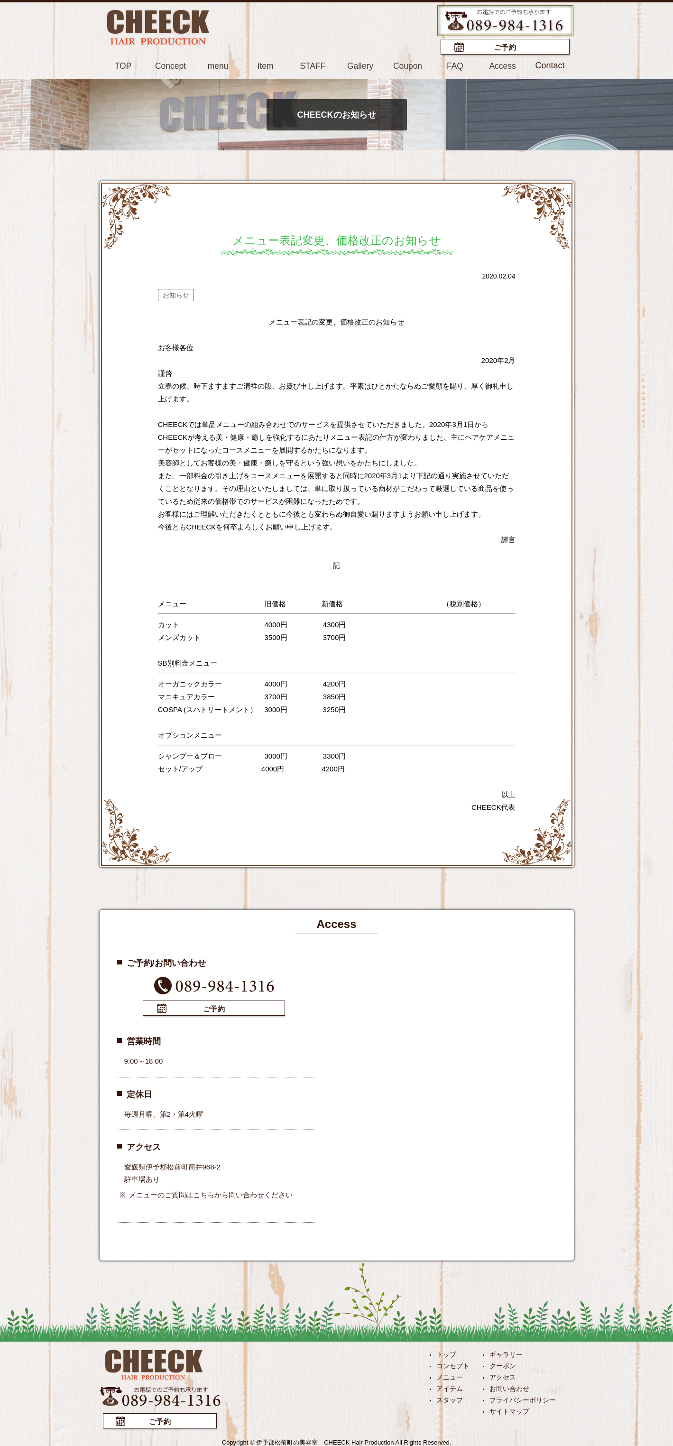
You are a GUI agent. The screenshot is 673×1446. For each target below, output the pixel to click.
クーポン (502, 1364)
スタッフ (449, 1398)
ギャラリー (506, 1353)
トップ (446, 1353)
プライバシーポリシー (522, 1398)
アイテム (449, 1387)
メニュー (449, 1376)
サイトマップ (509, 1410)
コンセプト (453, 1364)
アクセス (502, 1376)
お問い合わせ (509, 1387)
